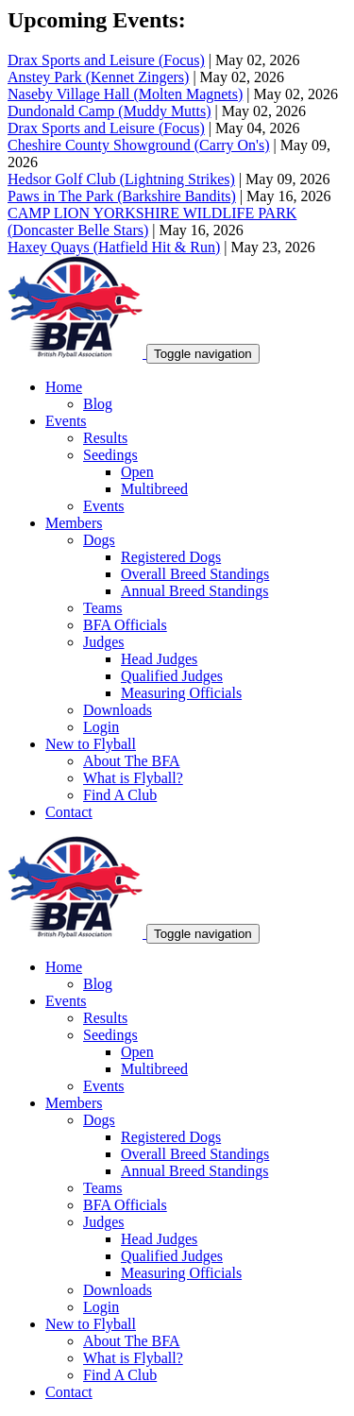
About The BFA (131, 761)
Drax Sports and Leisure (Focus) (106, 60)
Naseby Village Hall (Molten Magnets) (125, 94)
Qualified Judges (172, 676)
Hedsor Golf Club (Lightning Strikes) (121, 179)
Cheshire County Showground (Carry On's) (139, 145)
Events (66, 421)
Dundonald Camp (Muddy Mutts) (109, 111)
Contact (69, 812)
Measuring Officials (181, 693)
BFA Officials (125, 625)
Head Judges (159, 659)
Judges (104, 642)
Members (73, 523)
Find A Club (120, 795)
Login (101, 727)
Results (105, 438)
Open (137, 472)
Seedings (110, 455)
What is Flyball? (133, 778)
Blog (97, 404)
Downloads (117, 710)
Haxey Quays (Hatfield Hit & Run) (114, 247)
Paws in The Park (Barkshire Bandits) (122, 196)
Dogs (99, 540)
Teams (103, 608)
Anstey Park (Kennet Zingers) (98, 77)
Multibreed (154, 489)
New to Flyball (90, 744)
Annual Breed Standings (194, 591)
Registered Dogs (171, 557)
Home (63, 387)
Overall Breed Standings (195, 574)
